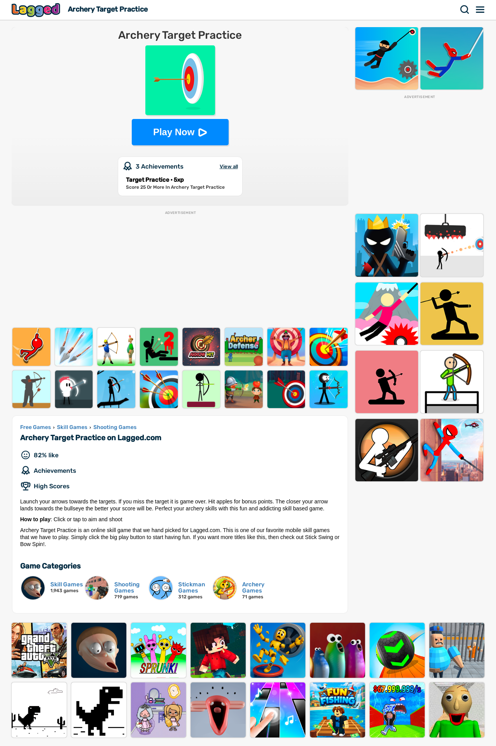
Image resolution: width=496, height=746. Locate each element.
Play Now (174, 132)
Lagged (37, 10)
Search (465, 9)
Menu (480, 9)
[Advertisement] (180, 269)
